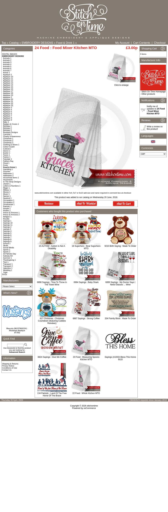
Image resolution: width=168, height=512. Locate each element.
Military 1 (7, 190)
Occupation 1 (8, 200)
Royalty (6, 219)
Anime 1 (6, 73)
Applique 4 (7, 110)
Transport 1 (8, 264)
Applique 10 (8, 77)
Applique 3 (7, 108)
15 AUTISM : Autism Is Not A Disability (52, 247)
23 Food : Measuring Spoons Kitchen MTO (86, 358)
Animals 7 (7, 70)
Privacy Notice (8, 366)
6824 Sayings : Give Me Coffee (52, 357)
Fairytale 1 (7, 159)
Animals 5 (7, 66)
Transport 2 (8, 266)
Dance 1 (6, 151)
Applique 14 (8, 85)
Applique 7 (7, 116)
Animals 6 (7, 68)
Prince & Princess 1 (11, 213)
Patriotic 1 (7, 206)
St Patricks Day (9, 254)
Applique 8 (7, 118)
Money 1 (6, 192)
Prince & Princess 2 (11, 215)
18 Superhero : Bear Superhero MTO (86, 247)
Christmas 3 (8, 143)
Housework (8, 180)
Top (4, 42)
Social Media (8, 248)
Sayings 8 (7, 239)
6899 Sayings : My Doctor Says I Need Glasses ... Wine (120, 283)
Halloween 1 (8, 173)
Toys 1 (6, 262)
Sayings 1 (7, 221)
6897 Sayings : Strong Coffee (86, 318)
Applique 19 (8, 95)
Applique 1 (7, 75)
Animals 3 (7, 62)
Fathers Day (8, 161)
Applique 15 (8, 87)
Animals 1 (7, 58)
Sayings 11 (7, 225)
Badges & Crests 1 (11, 124)
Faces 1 (6, 155)
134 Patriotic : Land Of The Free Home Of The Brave (52, 394)
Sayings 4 (7, 231)
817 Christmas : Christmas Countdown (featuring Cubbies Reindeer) (52, 320)
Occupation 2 (8, 202)
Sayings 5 (7, 233)
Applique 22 (8, 103)
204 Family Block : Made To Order (120, 318)
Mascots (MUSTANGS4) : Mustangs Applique (17, 329)
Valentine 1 (7, 268)
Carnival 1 (7, 134)
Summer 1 (7, 258)
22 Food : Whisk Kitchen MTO (86, 393)
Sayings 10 (7, 223)
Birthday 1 (7, 126)
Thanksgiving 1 (9, 260)
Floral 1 (6, 163)
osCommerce (90, 408)
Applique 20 (8, 99)
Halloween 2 (8, 175)
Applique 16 (8, 89)
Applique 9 (7, 120)
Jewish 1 (6, 184)
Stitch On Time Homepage (153, 91)
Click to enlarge (121, 84)
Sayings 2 (7, 227)
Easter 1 (6, 153)
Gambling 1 (8, 169)
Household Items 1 (11, 178)
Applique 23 (8, 105)
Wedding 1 (7, 270)
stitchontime (92, 406)
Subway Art (8, 256)
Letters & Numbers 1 (11, 186)
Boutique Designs (10, 132)
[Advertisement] (84, 439)
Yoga (5, 272)
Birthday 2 (7, 128)
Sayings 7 (7, 237)
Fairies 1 (6, 157)
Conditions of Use (9, 368)
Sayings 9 (7, 241)
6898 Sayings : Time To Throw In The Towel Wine (52, 283)
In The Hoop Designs (12, 182)
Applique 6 (7, 114)
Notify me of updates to (156, 110)
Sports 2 (6, 252)
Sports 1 (6, 250)
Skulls (5, 246)
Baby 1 (6, 122)
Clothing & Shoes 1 (11, 145)
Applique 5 (7, 112)
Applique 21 (8, 101)
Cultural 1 (7, 149)
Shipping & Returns (10, 364)
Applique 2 (7, 97)
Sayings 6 (7, 235)
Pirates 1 (6, 211)
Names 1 (7, 196)
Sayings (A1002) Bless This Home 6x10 (120, 358)
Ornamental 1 (9, 204)
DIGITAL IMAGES (9, 54)
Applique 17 (8, 91)
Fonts (5, 165)
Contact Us (6, 370)
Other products (148, 94)
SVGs (4, 274)
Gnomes (6, 171)
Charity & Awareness (12, 136)
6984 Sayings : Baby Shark (86, 282)
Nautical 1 (7, 198)
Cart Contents (141, 42)
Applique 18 (8, 93)
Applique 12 (8, 81)
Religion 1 (7, 217)
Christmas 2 (8, 140)
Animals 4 (7, 64)
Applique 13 (8, 83)
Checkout (160, 42)
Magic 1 (6, 188)
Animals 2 (7, 60)
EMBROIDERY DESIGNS (37, 42)
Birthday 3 (7, 130)
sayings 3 (7, 229)
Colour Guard (8, 147)
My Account (122, 42)
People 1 (6, 208)
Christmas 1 (8, 138)
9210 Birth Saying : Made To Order (120, 246)
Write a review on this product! (155, 127)
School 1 (6, 243)
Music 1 (6, 194)
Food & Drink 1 (65, 42)
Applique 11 (8, 79)
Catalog (14, 42)
